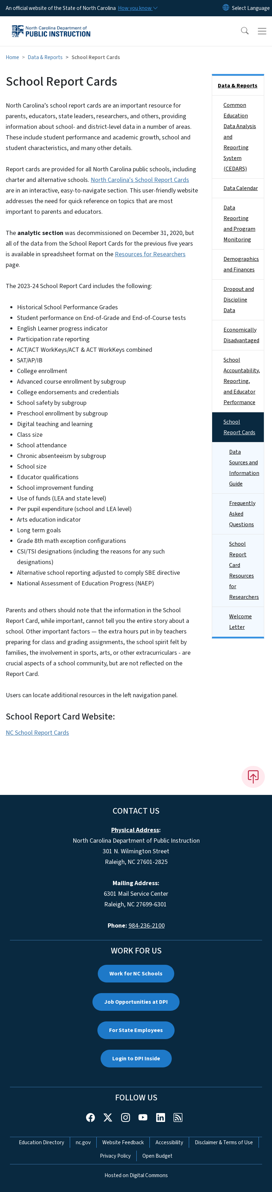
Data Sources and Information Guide (244, 468)
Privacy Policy (115, 1156)
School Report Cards (239, 427)
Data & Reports (45, 57)
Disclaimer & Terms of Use (224, 1142)
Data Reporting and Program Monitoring (239, 223)
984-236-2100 (147, 925)
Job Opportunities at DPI (136, 1002)
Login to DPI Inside (136, 1058)
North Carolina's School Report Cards (140, 180)
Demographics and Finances (241, 264)
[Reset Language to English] (226, 8)
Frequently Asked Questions (242, 513)
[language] (251, 8)
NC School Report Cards (37, 732)
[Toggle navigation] (262, 31)
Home (12, 57)
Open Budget (157, 1156)
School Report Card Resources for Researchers (244, 570)
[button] (240, 31)
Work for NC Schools (136, 974)
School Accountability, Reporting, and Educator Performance (241, 381)
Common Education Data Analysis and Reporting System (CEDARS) (239, 137)
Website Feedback (123, 1142)
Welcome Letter (240, 622)
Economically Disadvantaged (241, 335)
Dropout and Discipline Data (238, 299)
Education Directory (41, 1142)
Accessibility (169, 1142)
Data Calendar (240, 188)
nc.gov (83, 1142)
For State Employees (136, 1030)
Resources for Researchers (150, 254)
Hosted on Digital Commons (136, 1175)
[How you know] (137, 8)
